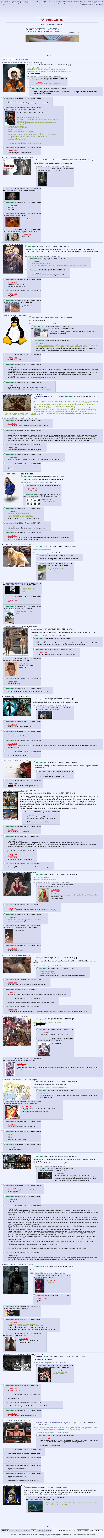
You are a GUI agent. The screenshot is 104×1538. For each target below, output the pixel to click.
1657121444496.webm (46, 565)
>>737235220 (36, 262)
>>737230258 (42, 1298)
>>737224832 (23, 664)
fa (20, 3)
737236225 (37, 606)
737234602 (37, 1385)
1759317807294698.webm (15, 927)
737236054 (37, 597)
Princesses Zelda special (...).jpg (15, 1079)
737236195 (37, 864)
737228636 (67, 546)
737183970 (67, 1081)
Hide (71, 32)
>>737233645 (12, 457)
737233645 (37, 445)
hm (84, 1)
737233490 (37, 430)
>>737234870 (12, 992)
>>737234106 (15, 1390)
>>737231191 (23, 1339)
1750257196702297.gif (11, 544)
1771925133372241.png (12, 474)
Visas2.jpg (39, 1277)
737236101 (61, 270)
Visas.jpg (9, 1335)
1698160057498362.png (47, 886)
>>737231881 (55, 890)
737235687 (70, 1169)
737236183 (37, 1059)
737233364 (61, 65)
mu (46, 3)
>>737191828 (26, 1106)
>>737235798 (36, 273)
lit (39, 3)
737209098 (54, 476)
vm (45, 1)
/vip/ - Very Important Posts (57, 31)
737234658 (70, 968)
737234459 (37, 1450)
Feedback (49, 1536)
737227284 (67, 699)
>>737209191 (46, 499)
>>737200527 (12, 424)
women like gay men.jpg (14, 1103)
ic (68, 1)
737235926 (31, 851)
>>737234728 (12, 830)
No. (56, 65)
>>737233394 (45, 1438)
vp (91, 3)
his (32, 3)
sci (71, 3)
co (15, 3)
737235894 (37, 679)
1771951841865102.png (47, 1367)
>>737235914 (12, 283)
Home (101, 4)
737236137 (37, 508)
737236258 (37, 300)
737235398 (67, 638)
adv (99, 1)
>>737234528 (12, 682)
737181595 (95, 396)
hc (29, 3)
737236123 (60, 1498)
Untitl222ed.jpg (9, 1154)
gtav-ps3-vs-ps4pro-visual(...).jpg (15, 791)
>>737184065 (12, 1147)
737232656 (70, 708)
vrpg (55, 1)
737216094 (67, 874)
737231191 (66, 1275)
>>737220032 (12, 917)
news (52, 3)
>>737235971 (12, 1199)
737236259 (37, 230)
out (56, 3)
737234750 (37, 1403)
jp (37, 3)
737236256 (37, 382)
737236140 (37, 1410)
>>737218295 (51, 1280)
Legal (54, 1536)
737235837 (67, 762)
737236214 (37, 781)
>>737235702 (12, 101)
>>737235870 (26, 218)
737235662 (37, 836)
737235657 (70, 1029)
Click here (52, 76)
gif (16, 1)
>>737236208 (12, 385)
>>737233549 (12, 1414)
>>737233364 (12, 151)
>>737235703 (21, 1065)
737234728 (56, 812)
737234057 (65, 793)
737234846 (37, 1121)
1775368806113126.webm (13, 627)
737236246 (37, 464)
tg (80, 3)
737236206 (37, 1334)
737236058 (57, 495)
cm (81, 1)
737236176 (37, 926)
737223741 (59, 246)
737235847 (70, 169)
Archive (25, 59)
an (102, 1)
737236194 (37, 945)
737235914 (61, 258)
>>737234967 (59, 1173)
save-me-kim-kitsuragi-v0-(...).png (15, 63)
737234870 (37, 980)
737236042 (70, 885)
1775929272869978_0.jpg (15, 231)
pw (65, 3)
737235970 (57, 1487)
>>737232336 (12, 1125)
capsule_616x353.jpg (11, 760)
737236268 (37, 148)
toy (83, 3)
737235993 (37, 731)
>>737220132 (12, 1010)
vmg (49, 1)
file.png (41, 709)
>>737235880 (26, 235)
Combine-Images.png (11, 697)
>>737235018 (12, 839)
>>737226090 (12, 983)
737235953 (37, 583)
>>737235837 (45, 774)
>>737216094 (12, 908)
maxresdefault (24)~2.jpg (14, 109)
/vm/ (56, 28)
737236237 (37, 291)
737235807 (37, 989)
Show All (75, 32)
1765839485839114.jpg (14, 1060)
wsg (97, 3)
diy (18, 3)
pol (62, 3)
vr (52, 1)
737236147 (37, 1319)
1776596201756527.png (35, 496)
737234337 (70, 1365)
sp (78, 3)
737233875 (37, 454)
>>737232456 (12, 433)
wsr (101, 3)
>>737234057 (31, 815)
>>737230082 (12, 1322)
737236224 (37, 688)
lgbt (88, 1)
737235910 (37, 214)
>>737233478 (12, 600)
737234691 (37, 1395)
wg (64, 1)
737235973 (65, 326)
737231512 (66, 1295)
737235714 (37, 1465)
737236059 (37, 741)
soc (75, 3)
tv (88, 3)
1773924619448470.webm (13, 872)
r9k (71, 1)
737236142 (37, 1196)
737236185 (37, 1007)
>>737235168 (55, 893)
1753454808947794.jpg (14, 190)
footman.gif (7, 1485)
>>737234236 (12, 1388)
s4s (75, 1)
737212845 (62, 317)
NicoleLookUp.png (12, 302)
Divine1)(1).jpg (11, 660)
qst (68, 3)
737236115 (37, 914)
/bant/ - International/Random (52, 30)
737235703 (70, 1039)
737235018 (37, 826)
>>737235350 (38, 82)
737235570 (67, 1019)
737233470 (75, 1356)
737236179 (37, 523)
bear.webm (10, 215)
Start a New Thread (52, 24)
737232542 (67, 1156)
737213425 (83, 160)
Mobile (96, 4)
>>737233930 (55, 891)
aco (95, 1)
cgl (9, 3)
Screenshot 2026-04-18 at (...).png (15, 394)
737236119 (37, 279)
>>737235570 (45, 1032)
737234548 (37, 1102)
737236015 (37, 999)
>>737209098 (12, 511)
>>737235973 (12, 358)
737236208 (37, 364)
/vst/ (51, 28)
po (59, 3)
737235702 (63, 88)
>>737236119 (26, 305)
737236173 (37, 1144)
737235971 (37, 1185)
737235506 (67, 649)
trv (86, 3)
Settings (84, 4)
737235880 (37, 202)
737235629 (37, 659)
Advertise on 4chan (52, 56)
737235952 (70, 771)
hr (21, 1)
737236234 (37, 532)
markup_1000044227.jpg (12, 1264)
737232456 (37, 420)
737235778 (37, 1131)
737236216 (37, 752)
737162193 (64, 1266)
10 (29, 1531)
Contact (59, 1536)
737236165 (37, 1253)
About (44, 1536)
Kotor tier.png (10, 1308)
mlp (43, 3)
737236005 (65, 340)
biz (6, 3)
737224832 (64, 629)
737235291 (57, 485)
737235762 (37, 98)
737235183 (37, 721)
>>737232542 (12, 1188)
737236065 (37, 905)
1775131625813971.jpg (12, 158)
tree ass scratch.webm (13, 608)
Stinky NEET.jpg (9, 1017)
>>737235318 (42, 641)
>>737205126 (12, 448)
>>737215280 (12, 367)
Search (90, 4)
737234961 (69, 555)
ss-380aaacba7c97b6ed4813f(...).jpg (16, 1354)
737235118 (37, 1458)
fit (23, 3)
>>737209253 (12, 526)
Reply (68, 65)
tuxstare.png (8, 315)
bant (2, 3)
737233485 (70, 1435)
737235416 (69, 563)
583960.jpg (43, 170)
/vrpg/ (44, 28)
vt (94, 3)
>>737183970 (45, 1094)
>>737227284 (12, 725)
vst (59, 1)
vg (42, 1)
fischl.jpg (7, 244)
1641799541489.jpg (10, 956)
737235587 (63, 79)
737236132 (37, 1473)
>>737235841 (12, 205)
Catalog (18, 59)
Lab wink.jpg (43, 1040)
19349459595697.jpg (46, 1170)
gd (26, 3)
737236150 (37, 1206)
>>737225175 (40, 343)
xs (3, 4)
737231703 (39, 1424)
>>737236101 (12, 294)
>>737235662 (12, 854)
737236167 (37, 355)
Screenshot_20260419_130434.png (47, 328)
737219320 (67, 958)
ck (12, 3)
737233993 (70, 1090)
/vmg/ (47, 28)
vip (78, 1)
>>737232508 (12, 536)
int (34, 3)
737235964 (37, 108)
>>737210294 (32, 488)
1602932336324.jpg (10, 1420)
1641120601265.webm (14, 585)
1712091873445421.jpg (37, 1499)
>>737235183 (12, 734)
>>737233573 (58, 1370)
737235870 (37, 189)
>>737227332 (42, 652)
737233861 (37, 1307)
